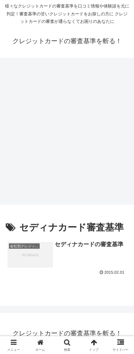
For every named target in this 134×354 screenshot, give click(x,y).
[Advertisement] (67, 133)
